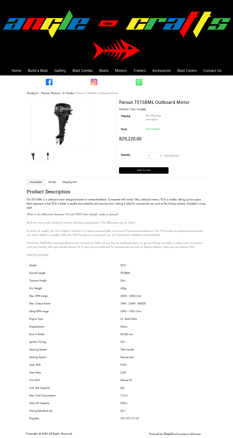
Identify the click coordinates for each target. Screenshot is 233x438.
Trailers (139, 71)
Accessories (161, 71)
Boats (104, 71)
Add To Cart (144, 170)
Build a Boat (38, 71)
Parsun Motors (50, 93)
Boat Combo (83, 71)
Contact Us (212, 71)
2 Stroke (68, 93)
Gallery (60, 71)
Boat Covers (187, 71)
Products (33, 93)
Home (16, 71)
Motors (121, 71)
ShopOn (169, 434)
